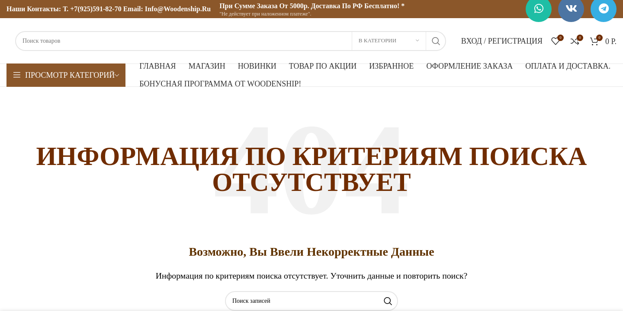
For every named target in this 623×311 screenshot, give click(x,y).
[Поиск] (230, 41)
